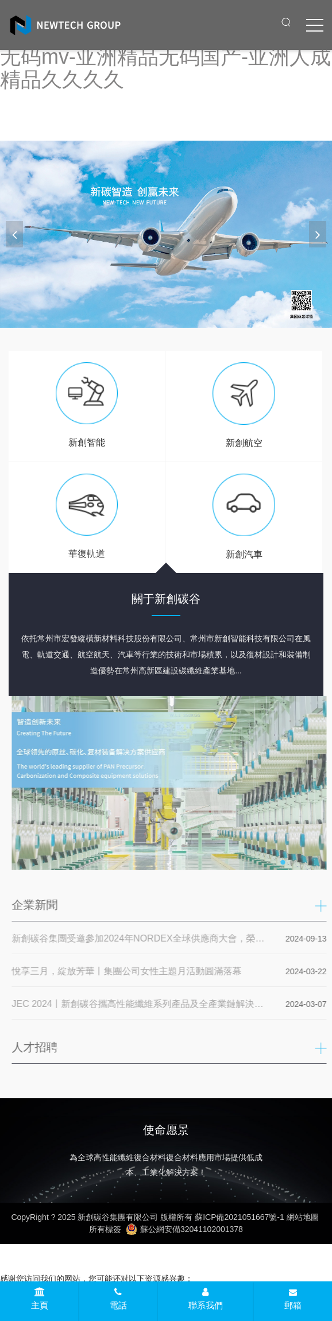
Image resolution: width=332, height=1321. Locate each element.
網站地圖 (303, 1217)
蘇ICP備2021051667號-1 (239, 1217)
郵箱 (293, 1299)
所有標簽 (105, 1229)
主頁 (39, 1298)
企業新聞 (37, 904)
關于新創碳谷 (166, 598)
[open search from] (286, 21)
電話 (118, 1298)
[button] (317, 234)
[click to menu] (314, 25)
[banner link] (166, 234)
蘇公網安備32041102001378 (184, 1229)
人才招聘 (37, 1047)
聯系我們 (205, 1298)
